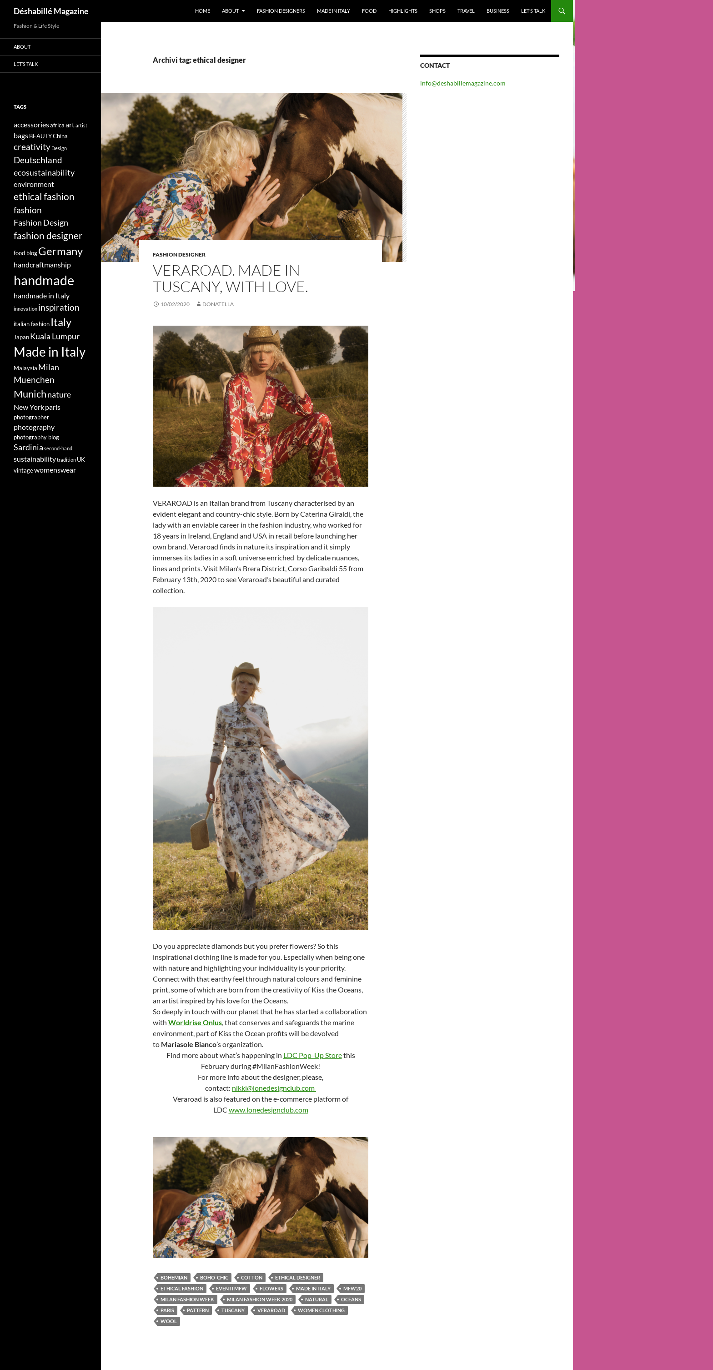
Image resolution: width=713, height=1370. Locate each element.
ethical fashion (182, 1288)
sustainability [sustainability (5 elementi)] (35, 458)
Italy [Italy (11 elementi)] (60, 321)
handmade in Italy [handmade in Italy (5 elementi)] (42, 295)
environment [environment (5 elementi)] (34, 184)
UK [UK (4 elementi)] (81, 459)
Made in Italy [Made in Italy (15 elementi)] (49, 351)
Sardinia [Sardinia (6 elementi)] (28, 447)
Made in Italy (333, 11)
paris (167, 1310)
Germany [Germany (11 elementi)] (60, 250)
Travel (466, 11)
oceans (351, 1299)
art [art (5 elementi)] (70, 124)
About (230, 11)
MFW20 (352, 1288)
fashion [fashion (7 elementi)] (28, 210)
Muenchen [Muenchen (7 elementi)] (34, 379)
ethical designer (297, 1277)
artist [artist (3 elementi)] (81, 125)
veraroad (271, 1310)
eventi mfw (231, 1288)
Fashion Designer (179, 254)
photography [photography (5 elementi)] (34, 427)
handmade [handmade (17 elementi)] (44, 280)
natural (316, 1299)
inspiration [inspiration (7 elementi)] (59, 307)
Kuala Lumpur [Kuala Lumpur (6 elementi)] (55, 336)
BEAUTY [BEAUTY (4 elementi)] (40, 136)
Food (369, 11)
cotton (251, 1277)
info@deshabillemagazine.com (463, 83)
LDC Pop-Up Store (312, 1055)
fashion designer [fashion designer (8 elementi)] (48, 235)
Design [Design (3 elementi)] (59, 148)
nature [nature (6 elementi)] (59, 394)
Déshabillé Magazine (51, 11)
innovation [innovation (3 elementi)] (25, 309)
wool (169, 1321)
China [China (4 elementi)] (60, 136)
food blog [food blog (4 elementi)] (25, 253)
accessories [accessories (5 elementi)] (31, 124)
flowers (271, 1288)
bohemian (174, 1277)
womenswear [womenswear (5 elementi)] (55, 469)
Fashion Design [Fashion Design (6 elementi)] (41, 222)
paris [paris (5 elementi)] (52, 407)
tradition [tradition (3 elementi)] (66, 460)
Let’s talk (533, 11)
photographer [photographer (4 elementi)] (31, 417)
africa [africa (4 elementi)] (57, 125)
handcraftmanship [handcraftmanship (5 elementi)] (42, 264)
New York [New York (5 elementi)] (29, 407)
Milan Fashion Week (187, 1299)
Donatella (218, 304)
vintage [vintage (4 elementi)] (23, 470)
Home (202, 11)
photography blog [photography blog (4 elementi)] (36, 437)
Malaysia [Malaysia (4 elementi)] (25, 368)
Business (498, 11)
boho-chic (214, 1277)
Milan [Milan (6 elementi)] (48, 367)
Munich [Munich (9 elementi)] (30, 394)
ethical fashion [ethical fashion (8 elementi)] (44, 196)
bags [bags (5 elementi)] (21, 135)
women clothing (321, 1310)
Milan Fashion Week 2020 (259, 1299)
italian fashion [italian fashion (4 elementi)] (32, 323)
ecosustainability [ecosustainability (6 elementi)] (44, 172)
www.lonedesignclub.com (268, 1109)
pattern (198, 1310)
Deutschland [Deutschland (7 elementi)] (38, 160)
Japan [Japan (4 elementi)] (21, 337)
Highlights (402, 11)
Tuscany (233, 1310)
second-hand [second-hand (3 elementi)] (58, 448)
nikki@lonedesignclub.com (274, 1087)
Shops (437, 11)
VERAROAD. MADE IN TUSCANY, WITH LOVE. (230, 278)
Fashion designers (281, 11)
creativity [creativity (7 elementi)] (32, 146)
